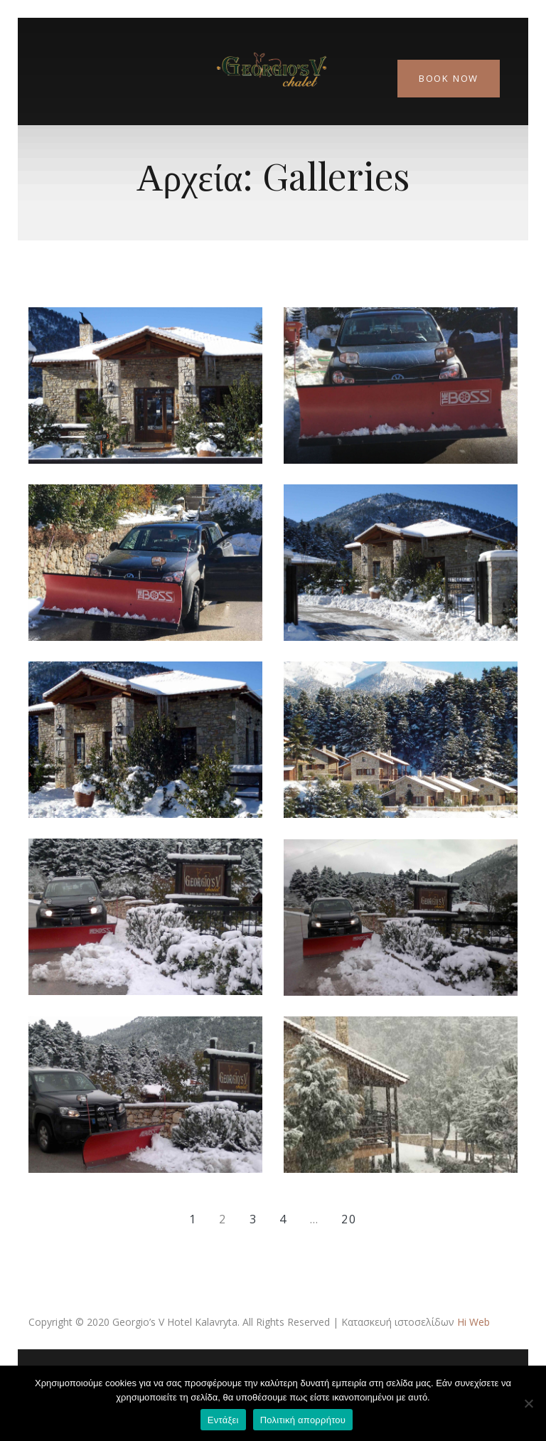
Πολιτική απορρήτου (303, 1420)
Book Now (448, 78)
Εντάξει (223, 1420)
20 (349, 1219)
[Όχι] (528, 1403)
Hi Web (473, 1322)
